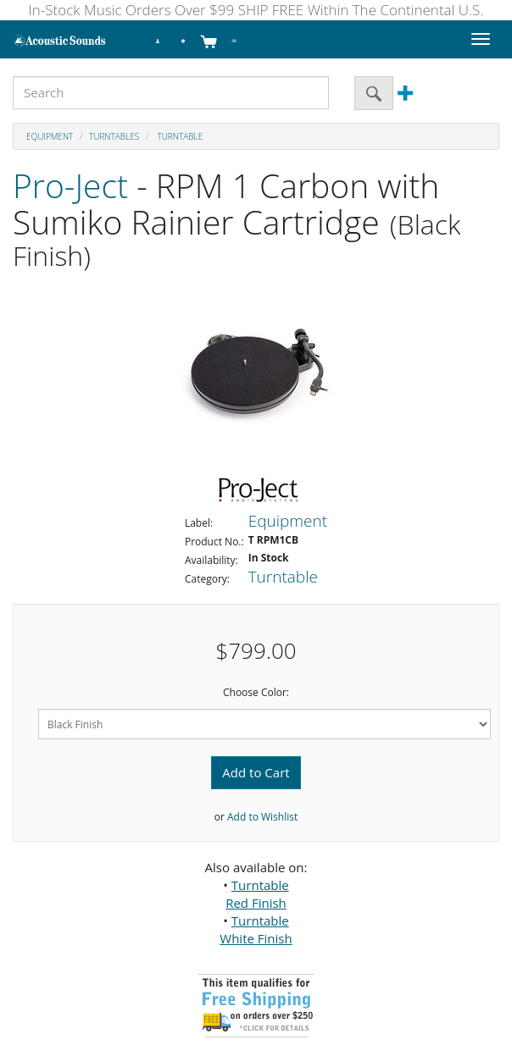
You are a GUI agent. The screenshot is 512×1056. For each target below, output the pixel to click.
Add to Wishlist (262, 817)
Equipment (49, 136)
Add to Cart (255, 772)
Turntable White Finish (256, 929)
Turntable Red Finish (257, 893)
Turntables (114, 136)
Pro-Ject (70, 185)
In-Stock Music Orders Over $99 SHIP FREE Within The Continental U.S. (256, 9)
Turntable (179, 136)
